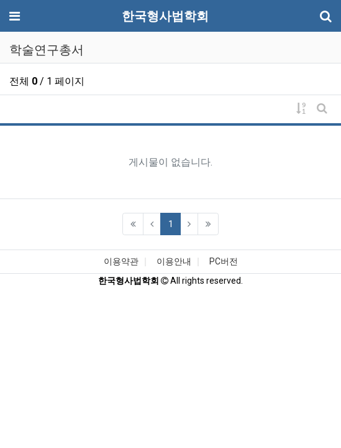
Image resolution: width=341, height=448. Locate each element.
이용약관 (121, 261)
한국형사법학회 (165, 16)
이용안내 (174, 261)
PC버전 (223, 261)
